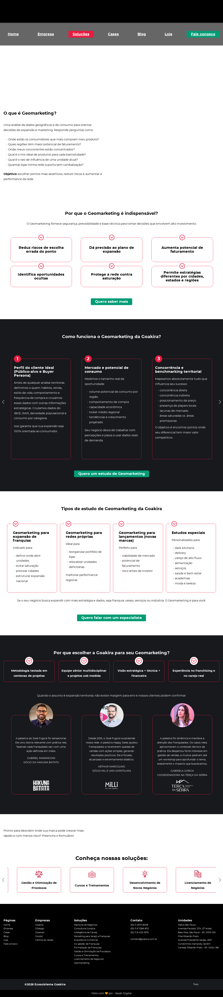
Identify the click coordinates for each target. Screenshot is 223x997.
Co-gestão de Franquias (86, 944)
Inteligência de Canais (85, 932)
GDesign (39, 929)
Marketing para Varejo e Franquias (92, 936)
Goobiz (39, 936)
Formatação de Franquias (88, 948)
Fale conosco (203, 34)
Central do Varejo (44, 940)
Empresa (46, 34)
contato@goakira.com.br (143, 939)
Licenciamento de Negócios (89, 959)
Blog (142, 34)
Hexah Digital (123, 993)
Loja (168, 34)
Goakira (39, 925)
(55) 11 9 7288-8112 (139, 929)
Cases (113, 34)
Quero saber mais (111, 301)
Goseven (39, 932)
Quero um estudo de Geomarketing (111, 474)
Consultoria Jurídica (84, 929)
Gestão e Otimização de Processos (92, 951)
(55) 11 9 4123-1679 (139, 932)
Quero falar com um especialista (111, 618)
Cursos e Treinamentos (86, 955)
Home (13, 34)
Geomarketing (81, 963)
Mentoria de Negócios (85, 925)
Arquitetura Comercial (86, 940)
